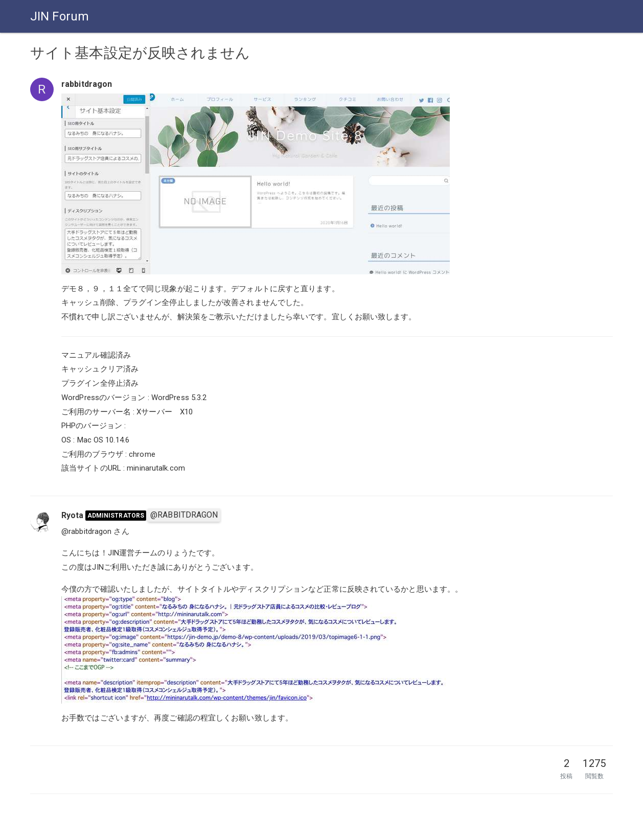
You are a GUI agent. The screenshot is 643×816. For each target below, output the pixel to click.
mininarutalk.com (156, 468)
